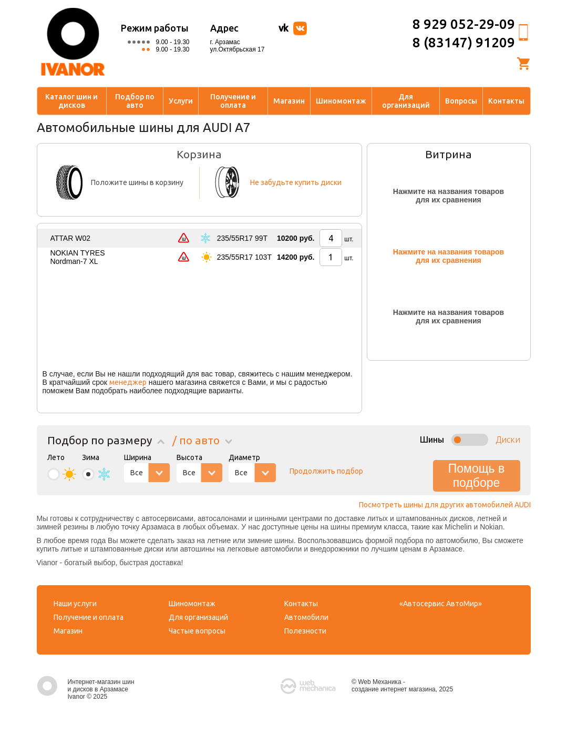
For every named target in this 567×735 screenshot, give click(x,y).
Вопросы (461, 101)
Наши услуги (75, 603)
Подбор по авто (134, 101)
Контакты (506, 101)
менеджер (128, 382)
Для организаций (406, 101)
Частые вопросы (197, 631)
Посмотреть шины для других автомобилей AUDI (445, 505)
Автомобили (306, 617)
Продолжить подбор (326, 471)
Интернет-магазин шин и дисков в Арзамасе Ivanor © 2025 (86, 689)
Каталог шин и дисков (71, 101)
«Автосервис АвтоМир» (440, 603)
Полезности (305, 631)
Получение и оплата (233, 101)
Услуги (181, 101)
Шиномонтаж (341, 101)
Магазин (289, 101)
